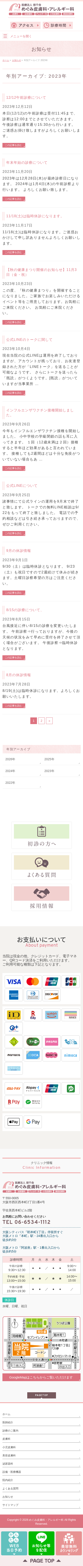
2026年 (10, 759)
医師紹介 (7, 1422)
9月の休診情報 (18, 551)
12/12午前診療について (26, 97)
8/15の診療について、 (25, 610)
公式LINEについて (22, 486)
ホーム (6, 1414)
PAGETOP (41, 1395)
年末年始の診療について (27, 162)
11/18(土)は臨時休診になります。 (35, 216)
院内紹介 (7, 1480)
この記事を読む (13, 145)
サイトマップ (10, 1505)
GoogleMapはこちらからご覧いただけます (41, 1377)
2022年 (10, 782)
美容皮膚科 (9, 1455)
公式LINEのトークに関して (29, 340)
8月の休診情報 (18, 675)
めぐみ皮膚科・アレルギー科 (46, 1519)
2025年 (49, 759)
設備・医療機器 (11, 1471)
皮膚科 (6, 1438)
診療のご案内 (10, 1430)
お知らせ (7, 1496)
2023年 (49, 771)
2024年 (10, 771)
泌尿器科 (7, 1463)
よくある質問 (10, 1488)
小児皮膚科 (9, 1447)
